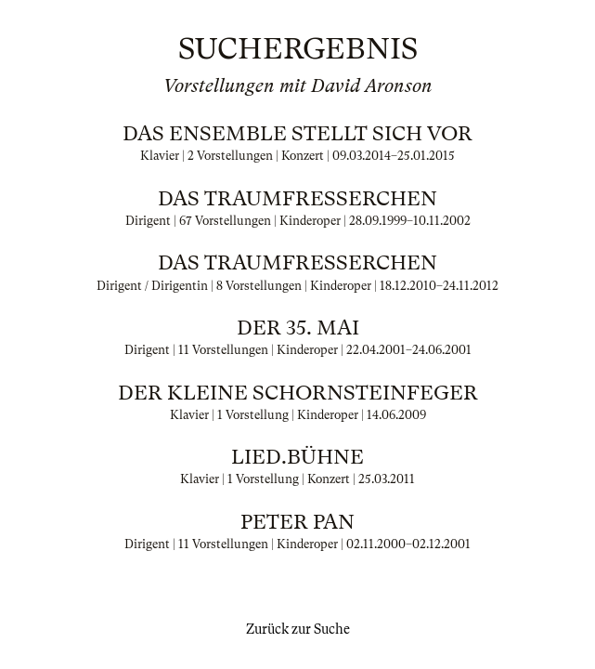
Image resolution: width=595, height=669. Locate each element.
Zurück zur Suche (298, 629)
